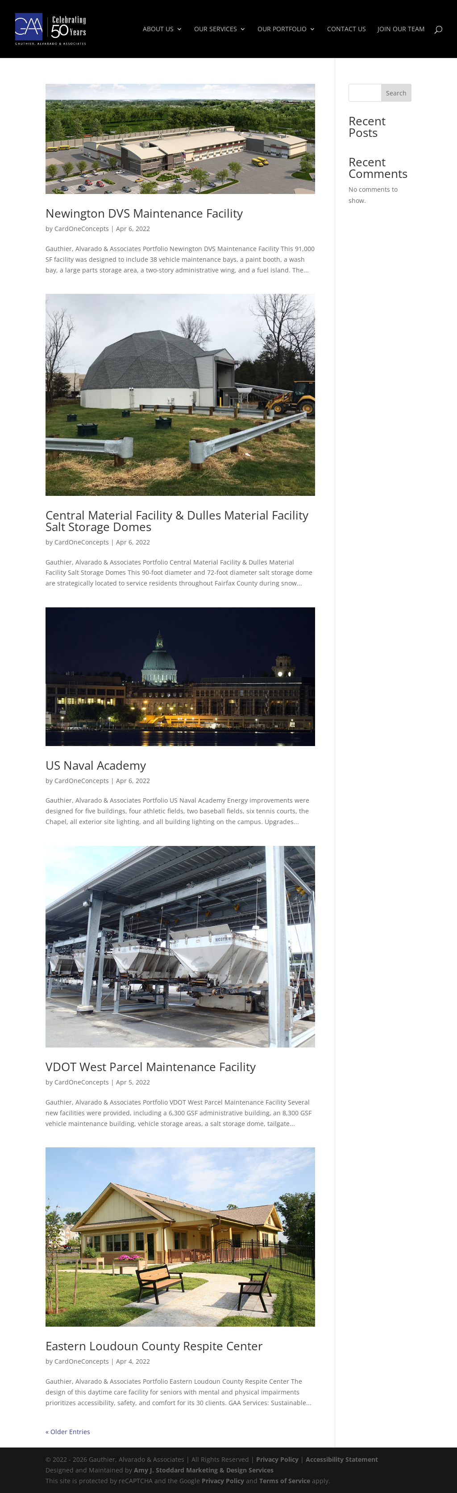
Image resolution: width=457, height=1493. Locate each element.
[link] (69, 28)
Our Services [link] (215, 29)
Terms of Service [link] (284, 1481)
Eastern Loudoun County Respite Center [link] (154, 1346)
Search (396, 93)
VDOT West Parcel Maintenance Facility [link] (151, 1067)
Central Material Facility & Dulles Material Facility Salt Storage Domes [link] (177, 521)
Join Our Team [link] (401, 29)
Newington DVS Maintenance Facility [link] (144, 213)
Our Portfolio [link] (282, 29)
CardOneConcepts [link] (81, 228)
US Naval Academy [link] (96, 765)
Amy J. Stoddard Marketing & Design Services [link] (204, 1470)
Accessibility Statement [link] (342, 1459)
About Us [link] (158, 29)
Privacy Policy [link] (277, 1459)
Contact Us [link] (346, 29)
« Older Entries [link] (68, 1431)
